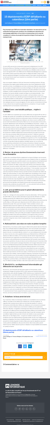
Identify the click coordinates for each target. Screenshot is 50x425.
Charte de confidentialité (37, 419)
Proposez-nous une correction (41, 336)
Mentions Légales (26, 419)
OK (44, 357)
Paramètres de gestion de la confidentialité (33, 421)
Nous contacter (10, 419)
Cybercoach (28, 5)
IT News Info (27, 394)
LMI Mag (44, 5)
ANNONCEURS (18, 419)
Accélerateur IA (19, 5)
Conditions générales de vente (14, 421)
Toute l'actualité (20, 13)
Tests (34, 5)
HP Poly (12, 5)
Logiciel (28, 13)
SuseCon (39, 5)
